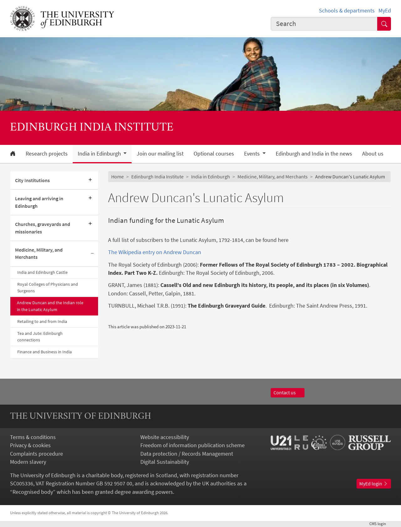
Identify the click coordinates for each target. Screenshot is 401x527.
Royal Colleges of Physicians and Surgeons (47, 287)
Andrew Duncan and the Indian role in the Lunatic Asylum (50, 306)
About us (372, 153)
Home (117, 177)
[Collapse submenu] (92, 254)
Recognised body (33, 492)
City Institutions (32, 180)
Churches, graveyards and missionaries (42, 227)
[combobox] (324, 24)
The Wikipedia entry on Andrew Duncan (154, 252)
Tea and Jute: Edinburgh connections (40, 336)
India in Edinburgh (210, 177)
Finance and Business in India (44, 352)
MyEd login (373, 484)
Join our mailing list (160, 153)
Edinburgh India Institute (157, 177)
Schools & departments (347, 10)
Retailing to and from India (42, 321)
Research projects (47, 153)
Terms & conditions (33, 437)
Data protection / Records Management (186, 453)
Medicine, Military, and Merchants (39, 253)
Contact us (287, 393)
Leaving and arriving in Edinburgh (39, 202)
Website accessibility (164, 437)
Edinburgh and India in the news (314, 153)
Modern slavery (28, 461)
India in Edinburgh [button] (100, 153)
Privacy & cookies (30, 445)
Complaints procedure (36, 453)
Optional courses (214, 153)
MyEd (384, 10)
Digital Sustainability (164, 461)
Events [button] (252, 153)
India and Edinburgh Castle (42, 272)
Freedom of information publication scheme (192, 445)
